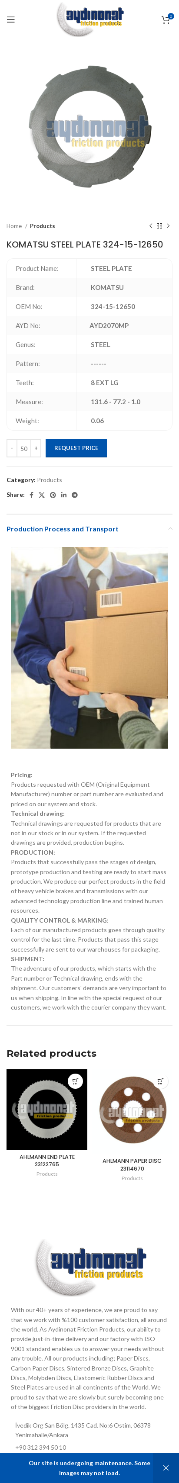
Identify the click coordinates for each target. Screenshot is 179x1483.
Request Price (76, 447)
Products (42, 225)
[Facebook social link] (31, 495)
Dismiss (166, 1468)
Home (15, 225)
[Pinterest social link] (53, 495)
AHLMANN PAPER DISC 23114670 (132, 1164)
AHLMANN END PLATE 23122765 (47, 1160)
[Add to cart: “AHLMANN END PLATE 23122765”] (75, 1081)
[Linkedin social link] (64, 495)
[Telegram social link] (74, 495)
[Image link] (89, 1267)
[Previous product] (150, 226)
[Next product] (168, 226)
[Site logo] (89, 19)
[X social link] (41, 495)
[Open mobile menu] (11, 19)
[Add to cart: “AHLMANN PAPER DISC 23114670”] (160, 1081)
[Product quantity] (23, 448)
